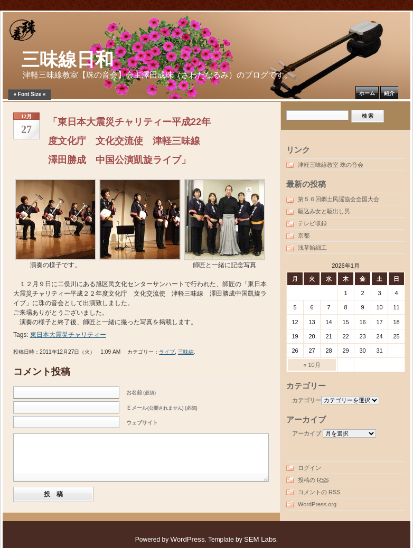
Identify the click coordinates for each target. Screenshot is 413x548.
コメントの (319, 492)
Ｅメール (162, 408)
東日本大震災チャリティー (68, 334)
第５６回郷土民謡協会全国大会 (338, 199)
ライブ (167, 352)
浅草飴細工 (312, 247)
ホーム (367, 93)
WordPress (188, 539)
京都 (303, 235)
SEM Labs (260, 539)
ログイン (309, 468)
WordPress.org (317, 504)
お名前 (141, 392)
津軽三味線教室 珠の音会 (330, 165)
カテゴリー (306, 400)
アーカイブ (306, 433)
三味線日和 (67, 60)
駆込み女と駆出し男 (324, 211)
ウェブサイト (142, 423)
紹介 (389, 93)
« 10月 (311, 365)
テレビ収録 (312, 223)
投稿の (313, 480)
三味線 (186, 352)
